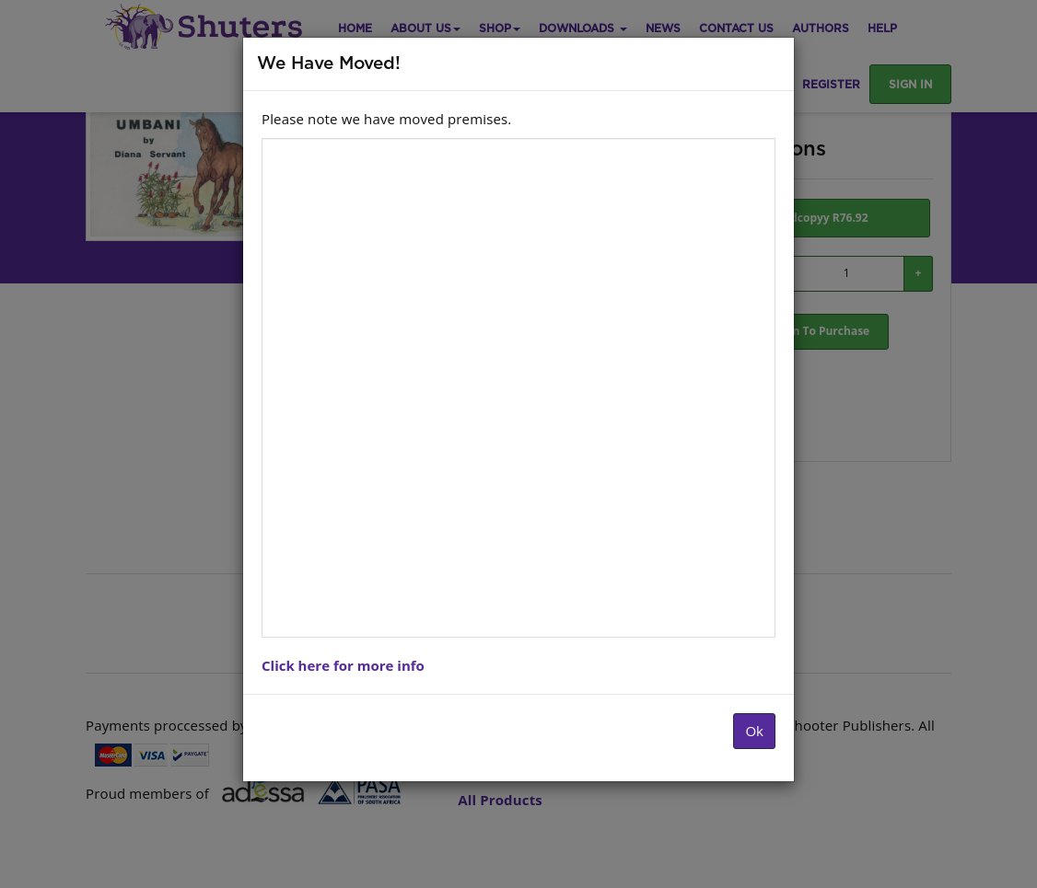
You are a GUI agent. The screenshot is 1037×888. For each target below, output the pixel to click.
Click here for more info (343, 665)
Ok (754, 730)
